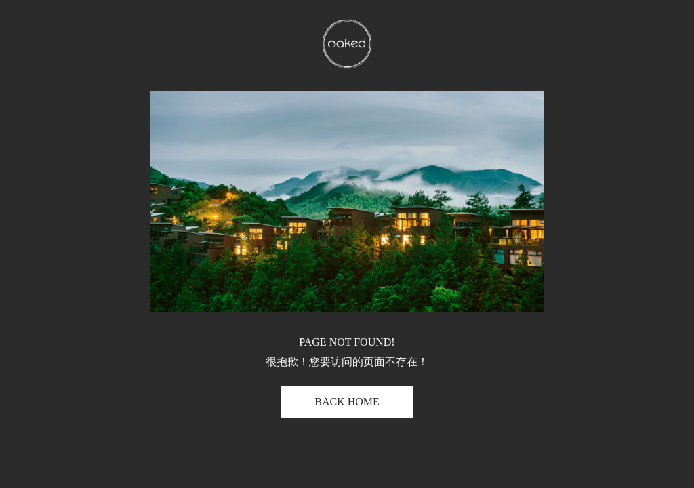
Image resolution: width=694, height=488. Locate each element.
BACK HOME (347, 401)
